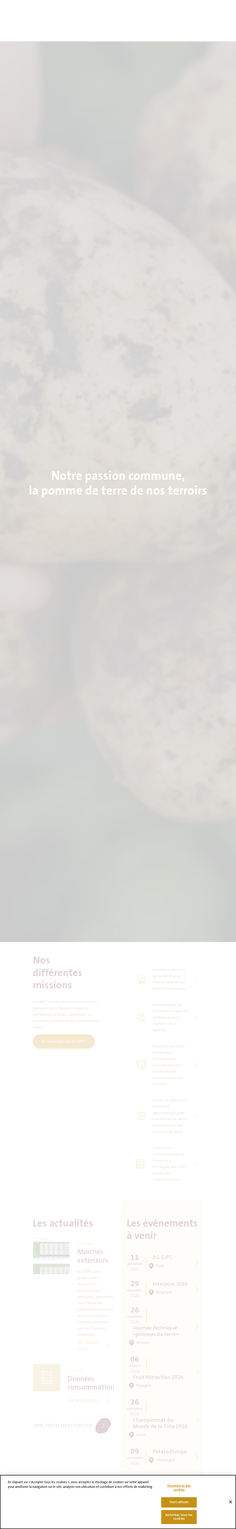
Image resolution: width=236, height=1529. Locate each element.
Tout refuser (179, 1504)
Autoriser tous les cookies (178, 1518)
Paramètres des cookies (179, 1489)
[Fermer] (230, 1503)
